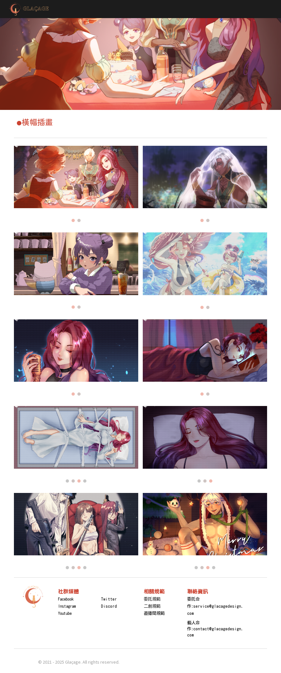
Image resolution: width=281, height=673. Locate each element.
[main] (140, 122)
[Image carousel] (76, 184)
